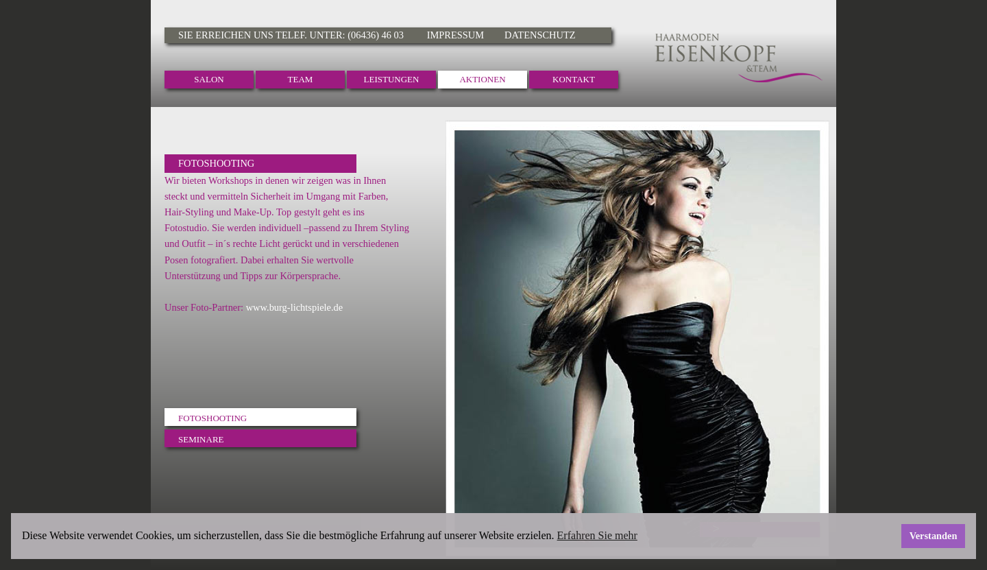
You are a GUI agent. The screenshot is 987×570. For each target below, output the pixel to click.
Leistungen (391, 79)
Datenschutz (539, 34)
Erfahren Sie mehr (597, 535)
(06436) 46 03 (377, 34)
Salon (208, 79)
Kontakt (573, 79)
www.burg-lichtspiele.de (294, 307)
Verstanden (934, 535)
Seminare (201, 439)
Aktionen (482, 79)
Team (300, 79)
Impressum (455, 34)
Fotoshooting (212, 418)
